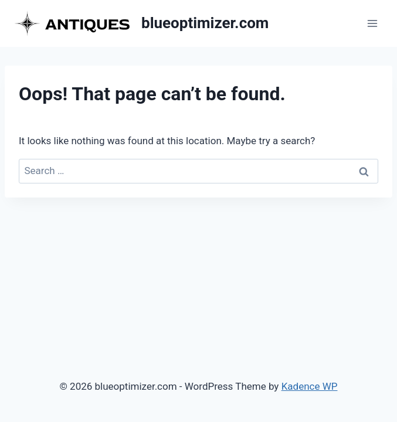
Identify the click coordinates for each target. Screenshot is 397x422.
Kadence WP (309, 386)
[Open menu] (372, 23)
